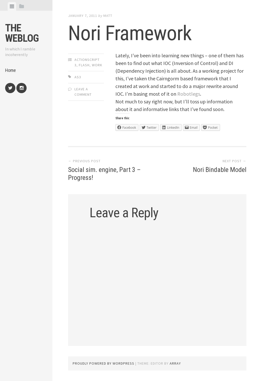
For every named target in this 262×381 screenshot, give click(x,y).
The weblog (22, 33)
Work (97, 65)
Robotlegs (188, 94)
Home (10, 70)
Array (175, 363)
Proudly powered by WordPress (103, 363)
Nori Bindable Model (219, 169)
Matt (107, 15)
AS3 (77, 77)
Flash (84, 65)
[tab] (12, 6)
